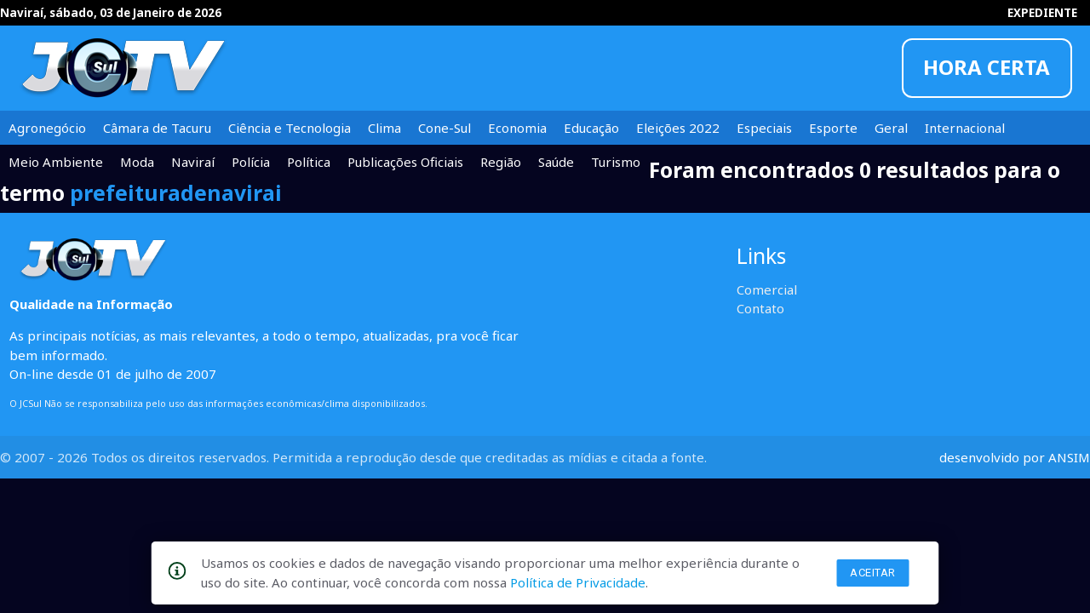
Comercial (767, 289)
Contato (760, 308)
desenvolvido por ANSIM (1014, 457)
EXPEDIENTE (1042, 12)
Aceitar (873, 572)
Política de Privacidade (577, 582)
